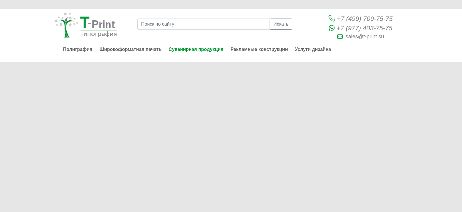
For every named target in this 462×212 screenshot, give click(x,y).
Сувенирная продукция (196, 49)
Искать (280, 23)
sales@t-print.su (365, 36)
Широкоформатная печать (130, 49)
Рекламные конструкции (259, 49)
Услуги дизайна (313, 49)
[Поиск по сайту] (203, 24)
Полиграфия (77, 49)
